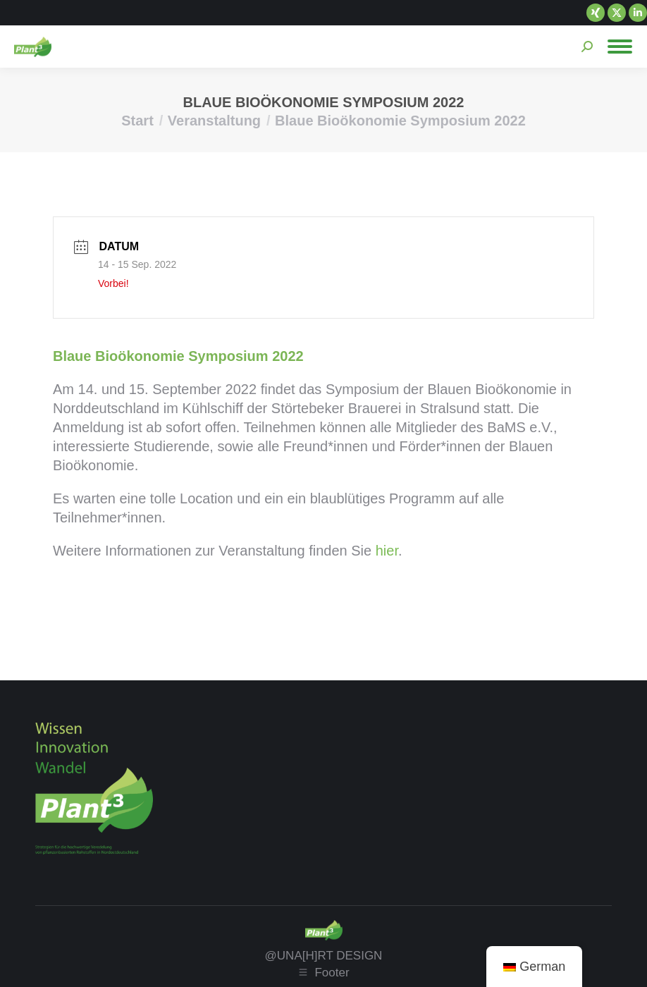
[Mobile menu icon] (620, 46)
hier (387, 550)
